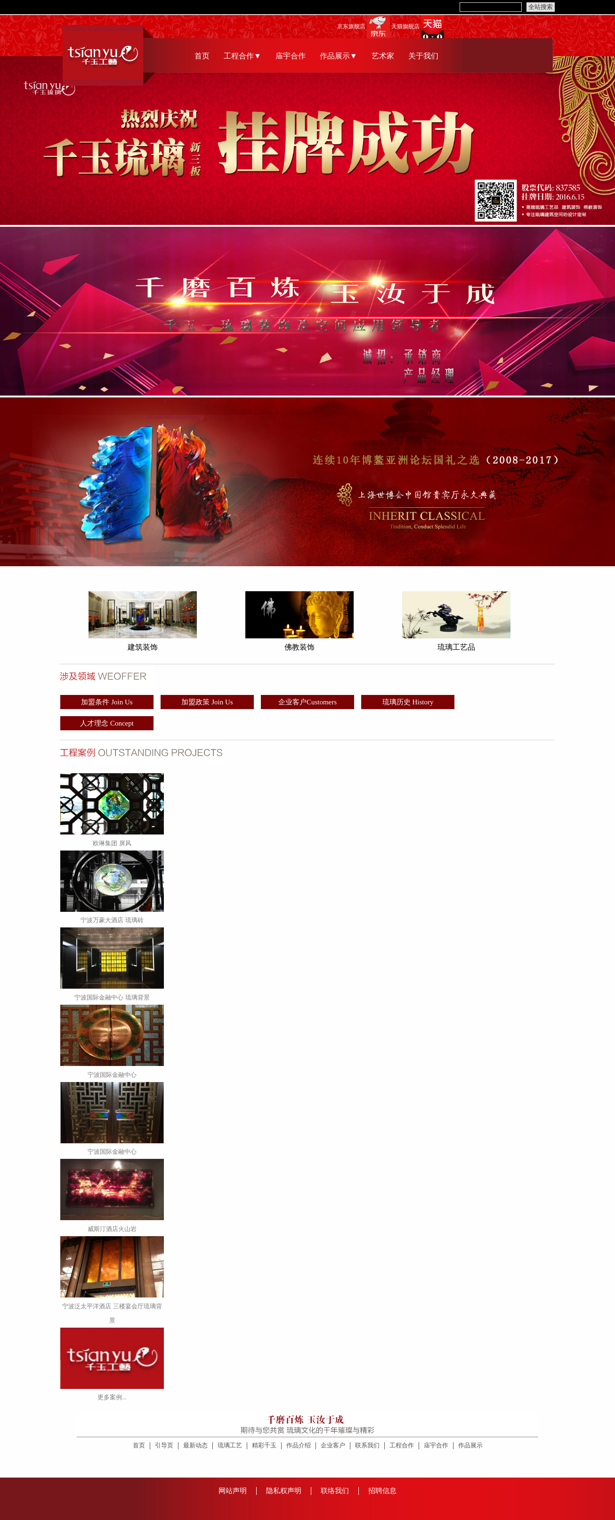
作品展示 (470, 1445)
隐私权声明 (283, 1491)
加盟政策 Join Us (207, 702)
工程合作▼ (242, 56)
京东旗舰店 (351, 27)
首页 (202, 56)
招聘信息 (382, 1491)
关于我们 (423, 56)
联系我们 (367, 1445)
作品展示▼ (338, 56)
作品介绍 (298, 1445)
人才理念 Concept (107, 723)
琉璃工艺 (230, 1445)
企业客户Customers (307, 702)
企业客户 (333, 1445)
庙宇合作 (290, 56)
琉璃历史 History (408, 702)
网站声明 (232, 1491)
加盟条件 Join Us (106, 702)
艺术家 (383, 56)
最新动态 (195, 1445)
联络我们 (335, 1491)
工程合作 (401, 1445)
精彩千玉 (264, 1445)
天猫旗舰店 (405, 27)
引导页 (164, 1445)
